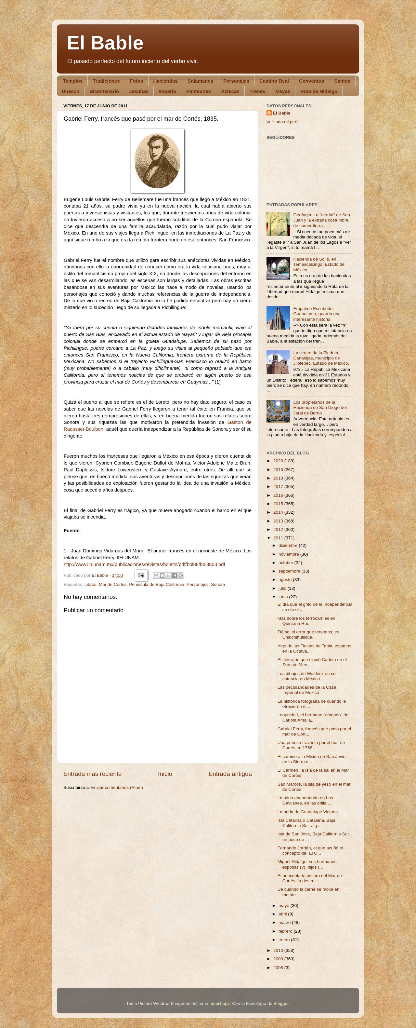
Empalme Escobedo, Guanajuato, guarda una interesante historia (317, 313)
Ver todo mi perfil (282, 121)
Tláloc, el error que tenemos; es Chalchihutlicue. (308, 634)
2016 (278, 495)
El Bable (105, 43)
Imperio (167, 91)
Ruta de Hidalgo (318, 91)
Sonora (218, 584)
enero (285, 939)
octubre (286, 562)
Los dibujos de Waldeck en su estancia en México (307, 676)
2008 (278, 967)
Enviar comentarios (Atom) (117, 787)
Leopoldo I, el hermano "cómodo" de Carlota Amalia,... (313, 717)
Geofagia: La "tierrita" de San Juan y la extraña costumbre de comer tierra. (321, 220)
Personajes (236, 81)
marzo (285, 922)
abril (283, 914)
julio (283, 588)
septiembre (290, 571)
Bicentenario (104, 91)
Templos (73, 81)
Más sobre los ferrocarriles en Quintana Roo (306, 621)
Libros (90, 584)
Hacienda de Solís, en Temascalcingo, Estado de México (318, 264)
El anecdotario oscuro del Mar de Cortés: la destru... (310, 878)
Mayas (282, 91)
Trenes (257, 91)
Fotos (136, 81)
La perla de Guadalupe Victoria (308, 811)
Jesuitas (139, 91)
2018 (278, 478)
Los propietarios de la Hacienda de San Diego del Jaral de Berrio (319, 407)
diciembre (289, 545)
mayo (285, 905)
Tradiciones (106, 81)
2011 (278, 537)
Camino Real (274, 81)
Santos (342, 81)
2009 (278, 958)
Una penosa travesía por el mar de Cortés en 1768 (311, 745)
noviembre (289, 554)
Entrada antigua (230, 773)
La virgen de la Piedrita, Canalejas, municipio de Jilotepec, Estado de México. (321, 358)
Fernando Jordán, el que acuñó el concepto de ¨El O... (310, 850)
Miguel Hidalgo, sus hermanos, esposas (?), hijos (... (308, 864)
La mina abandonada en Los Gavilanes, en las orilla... (305, 800)
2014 (278, 512)
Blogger (281, 1003)
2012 (278, 529)
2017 (278, 486)
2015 (278, 503)
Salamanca (200, 81)
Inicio (165, 773)
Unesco (70, 91)
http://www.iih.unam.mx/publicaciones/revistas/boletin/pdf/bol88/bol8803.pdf (144, 564)
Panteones (198, 91)
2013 (278, 521)
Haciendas (165, 81)
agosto (286, 579)
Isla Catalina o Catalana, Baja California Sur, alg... (306, 823)
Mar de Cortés (113, 584)
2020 (278, 460)
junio (284, 596)
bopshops (220, 1003)
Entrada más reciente (92, 773)
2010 (278, 950)
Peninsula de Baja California (156, 584)
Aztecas (230, 91)
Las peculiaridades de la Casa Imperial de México (307, 690)
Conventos (311, 81)
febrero (286, 931)
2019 (278, 469)
